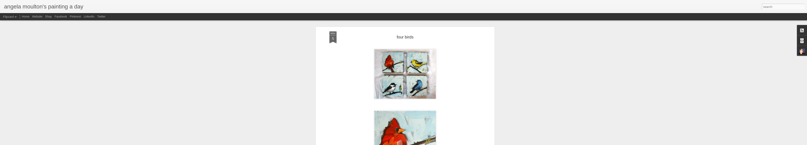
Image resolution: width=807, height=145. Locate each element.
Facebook (60, 16)
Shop (48, 16)
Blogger (432, 143)
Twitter (101, 16)
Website (37, 16)
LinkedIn (89, 16)
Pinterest (75, 16)
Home (25, 16)
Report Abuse (444, 143)
